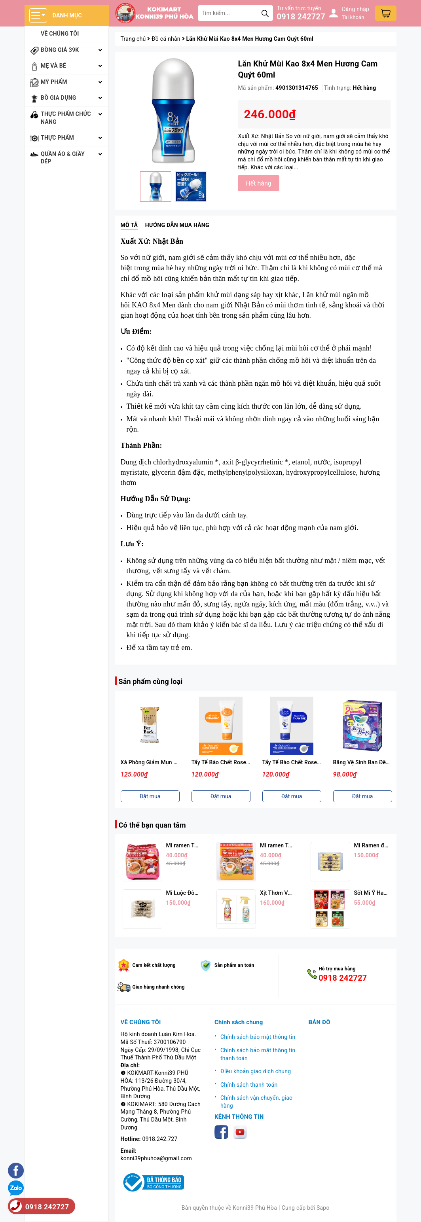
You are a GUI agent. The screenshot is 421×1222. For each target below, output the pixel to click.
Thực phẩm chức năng (66, 118)
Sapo (323, 1208)
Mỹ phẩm (54, 82)
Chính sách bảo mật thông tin (258, 1037)
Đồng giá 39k (60, 50)
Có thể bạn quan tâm (152, 825)
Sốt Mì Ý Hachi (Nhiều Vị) (386, 893)
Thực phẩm (57, 138)
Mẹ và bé (53, 66)
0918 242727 (301, 16)
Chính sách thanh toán (248, 1085)
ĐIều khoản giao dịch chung (255, 1071)
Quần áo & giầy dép (63, 158)
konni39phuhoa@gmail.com (156, 1158)
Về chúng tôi (60, 33)
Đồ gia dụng (58, 98)
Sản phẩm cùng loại (151, 681)
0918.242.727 (160, 1139)
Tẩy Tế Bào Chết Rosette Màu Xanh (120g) (315, 762)
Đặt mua (150, 796)
